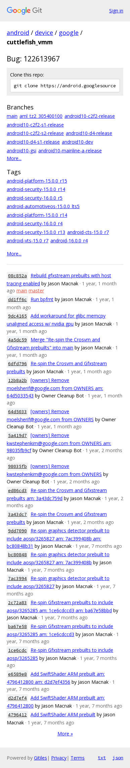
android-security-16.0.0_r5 (34, 198)
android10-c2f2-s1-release (35, 125)
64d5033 (17, 412)
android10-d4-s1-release (33, 142)
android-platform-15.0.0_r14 (37, 215)
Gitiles (40, 758)
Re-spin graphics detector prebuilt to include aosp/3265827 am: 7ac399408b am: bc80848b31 (58, 538)
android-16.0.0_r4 (69, 240)
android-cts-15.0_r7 (88, 232)
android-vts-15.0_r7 (27, 240)
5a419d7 (17, 435)
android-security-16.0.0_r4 (34, 223)
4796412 (17, 715)
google (69, 33)
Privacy (59, 758)
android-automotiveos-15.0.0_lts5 (43, 206)
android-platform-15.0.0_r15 (37, 181)
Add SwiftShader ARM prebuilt (63, 714)
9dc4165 (17, 316)
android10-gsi (21, 150)
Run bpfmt (42, 299)
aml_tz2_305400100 (40, 116)
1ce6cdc (17, 650)
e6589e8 (17, 674)
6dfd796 (17, 364)
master (36, 290)
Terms (78, 758)
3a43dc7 (17, 514)
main (12, 116)
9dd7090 (17, 531)
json (118, 758)
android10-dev (77, 142)
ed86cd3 (17, 490)
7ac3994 (17, 578)
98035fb (17, 466)
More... (14, 158)
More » (65, 733)
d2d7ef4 (17, 698)
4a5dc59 (17, 340)
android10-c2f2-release (89, 116)
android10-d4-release (89, 133)
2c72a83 (17, 603)
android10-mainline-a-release (70, 150)
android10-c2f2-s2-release (35, 133)
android (18, 33)
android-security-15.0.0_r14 (36, 189)
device (44, 33)
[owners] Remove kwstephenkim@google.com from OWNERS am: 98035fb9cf (59, 443)
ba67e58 (17, 626)
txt (102, 758)
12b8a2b (17, 380)
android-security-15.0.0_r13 (36, 232)
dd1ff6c (17, 299)
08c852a (17, 276)
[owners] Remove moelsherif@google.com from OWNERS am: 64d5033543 (55, 388)
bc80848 (17, 555)
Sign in (116, 10)
